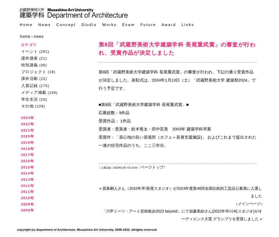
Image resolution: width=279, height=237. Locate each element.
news (39, 36)
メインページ (249, 203)
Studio (89, 25)
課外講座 (29, 58)
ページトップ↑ (153, 167)
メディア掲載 (33, 92)
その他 (27, 106)
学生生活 (29, 99)
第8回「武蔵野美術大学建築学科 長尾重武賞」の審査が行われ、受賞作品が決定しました (177, 49)
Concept (66, 25)
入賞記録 (29, 85)
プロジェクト (33, 72)
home (25, 36)
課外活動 (29, 78)
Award (169, 25)
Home (26, 25)
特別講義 (29, 65)
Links (187, 25)
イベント (29, 51)
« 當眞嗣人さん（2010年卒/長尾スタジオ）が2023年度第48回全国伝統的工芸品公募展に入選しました (180, 192)
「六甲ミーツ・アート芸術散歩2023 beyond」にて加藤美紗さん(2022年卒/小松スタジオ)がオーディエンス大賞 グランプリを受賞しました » (182, 215)
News (44, 25)
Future (148, 25)
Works (109, 25)
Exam (128, 25)
